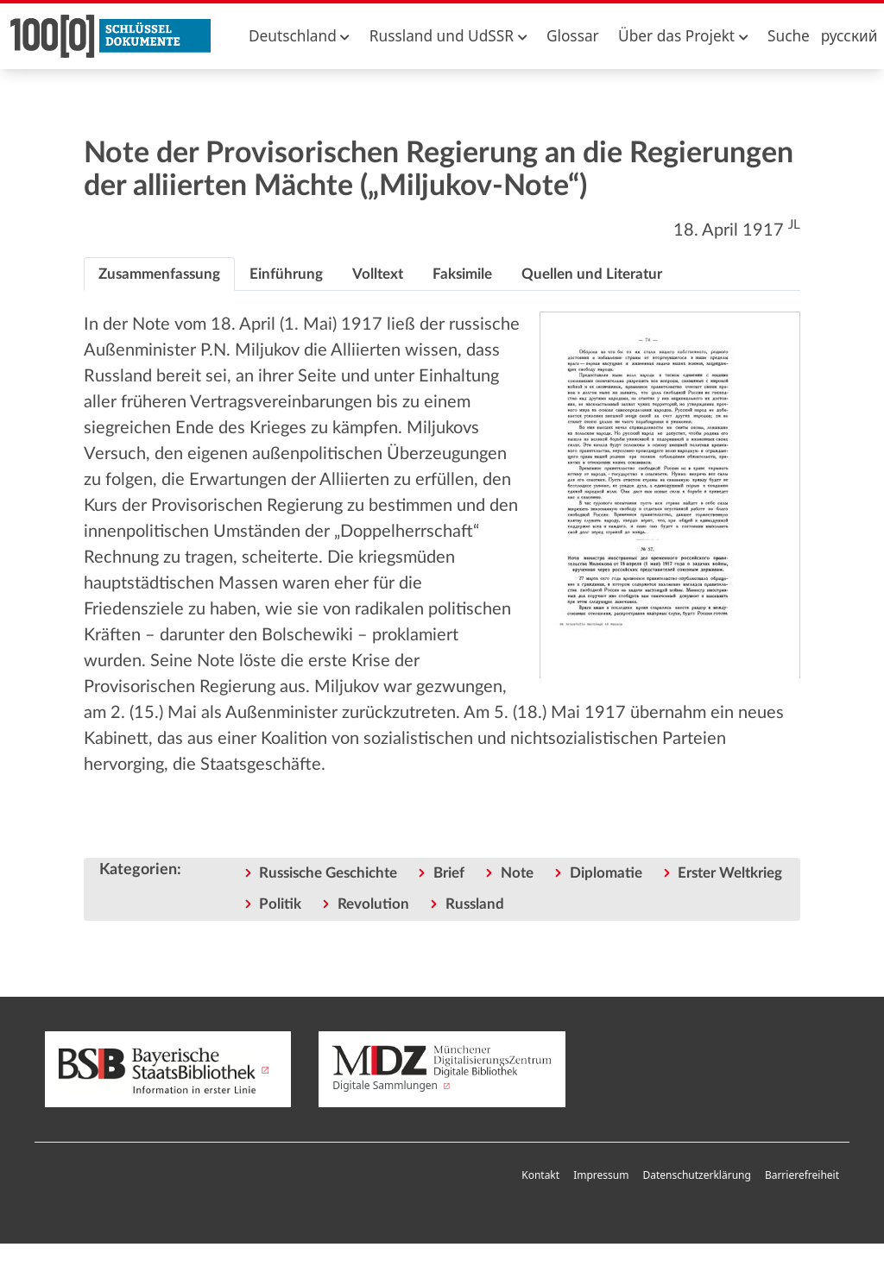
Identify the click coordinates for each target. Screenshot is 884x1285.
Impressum (600, 1175)
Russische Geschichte (328, 873)
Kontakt (540, 1175)
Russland (474, 904)
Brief (448, 873)
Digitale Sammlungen (441, 1069)
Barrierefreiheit (802, 1175)
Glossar (572, 36)
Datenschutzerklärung (696, 1175)
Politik (280, 904)
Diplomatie (606, 873)
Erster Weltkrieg (730, 873)
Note (517, 873)
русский (849, 36)
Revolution (373, 904)
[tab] (159, 274)
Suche (788, 36)
